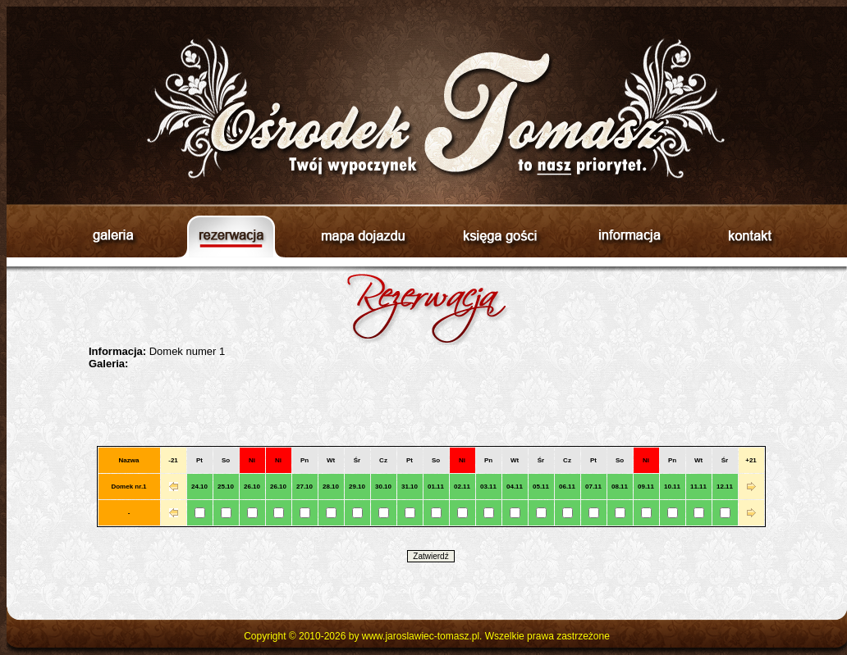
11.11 (698, 486)
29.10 (357, 486)
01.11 (436, 486)
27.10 (304, 486)
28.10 (331, 486)
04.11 (514, 486)
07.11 (593, 486)
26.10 (252, 486)
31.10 (409, 486)
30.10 (383, 486)
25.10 (225, 486)
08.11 (619, 486)
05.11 (541, 486)
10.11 (672, 486)
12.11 (725, 486)
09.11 (646, 486)
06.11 (567, 486)
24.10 (199, 486)
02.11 (462, 486)
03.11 (488, 486)
